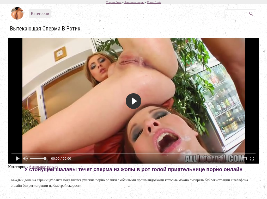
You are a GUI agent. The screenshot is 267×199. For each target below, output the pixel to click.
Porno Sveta (154, 2)
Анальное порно (43, 167)
